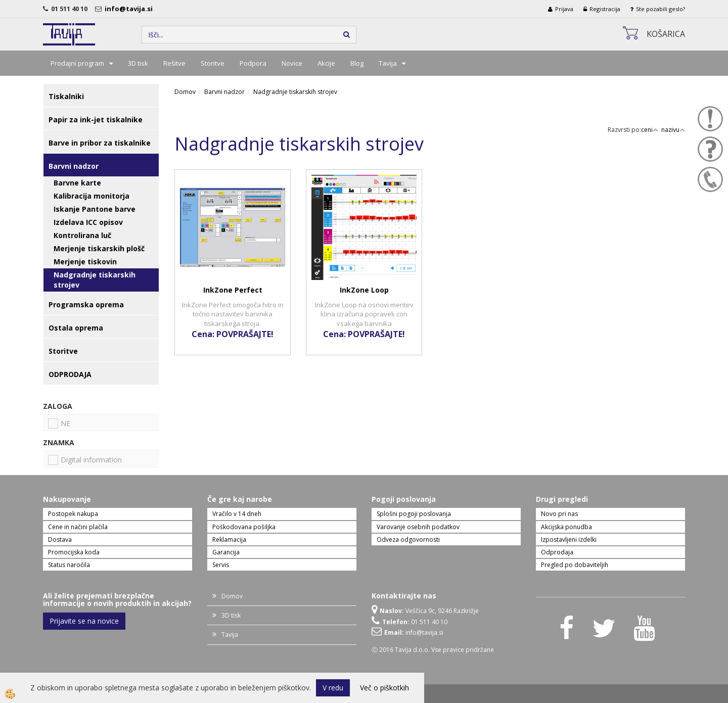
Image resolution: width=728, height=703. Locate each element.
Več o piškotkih (384, 687)
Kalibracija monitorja (91, 196)
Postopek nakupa (73, 513)
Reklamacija (229, 539)
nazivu (673, 129)
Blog (356, 63)
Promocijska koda (74, 552)
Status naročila (69, 564)
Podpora (253, 63)
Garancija (226, 552)
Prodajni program (77, 63)
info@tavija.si (130, 8)
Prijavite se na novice (84, 621)
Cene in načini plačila (78, 527)
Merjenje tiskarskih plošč (99, 248)
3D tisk (138, 63)
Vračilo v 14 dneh (236, 513)
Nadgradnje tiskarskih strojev (94, 280)
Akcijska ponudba (566, 527)
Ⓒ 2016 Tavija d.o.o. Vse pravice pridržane (433, 649)
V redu (333, 687)
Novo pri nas (559, 513)
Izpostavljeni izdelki (569, 539)
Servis (220, 564)
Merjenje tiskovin (85, 261)
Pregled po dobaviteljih (574, 564)
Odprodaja (557, 552)
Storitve (212, 63)
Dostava (60, 539)
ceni (649, 129)
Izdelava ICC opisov (88, 222)
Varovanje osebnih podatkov (418, 527)
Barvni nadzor (224, 91)
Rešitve (174, 63)
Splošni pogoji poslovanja (414, 513)
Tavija (388, 63)
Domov (185, 91)
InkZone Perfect (232, 290)
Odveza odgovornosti (408, 539)
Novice (292, 63)
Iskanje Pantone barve (94, 209)
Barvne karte (77, 183)
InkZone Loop (364, 290)
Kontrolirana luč (82, 235)
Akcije (326, 63)
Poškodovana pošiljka (244, 527)
